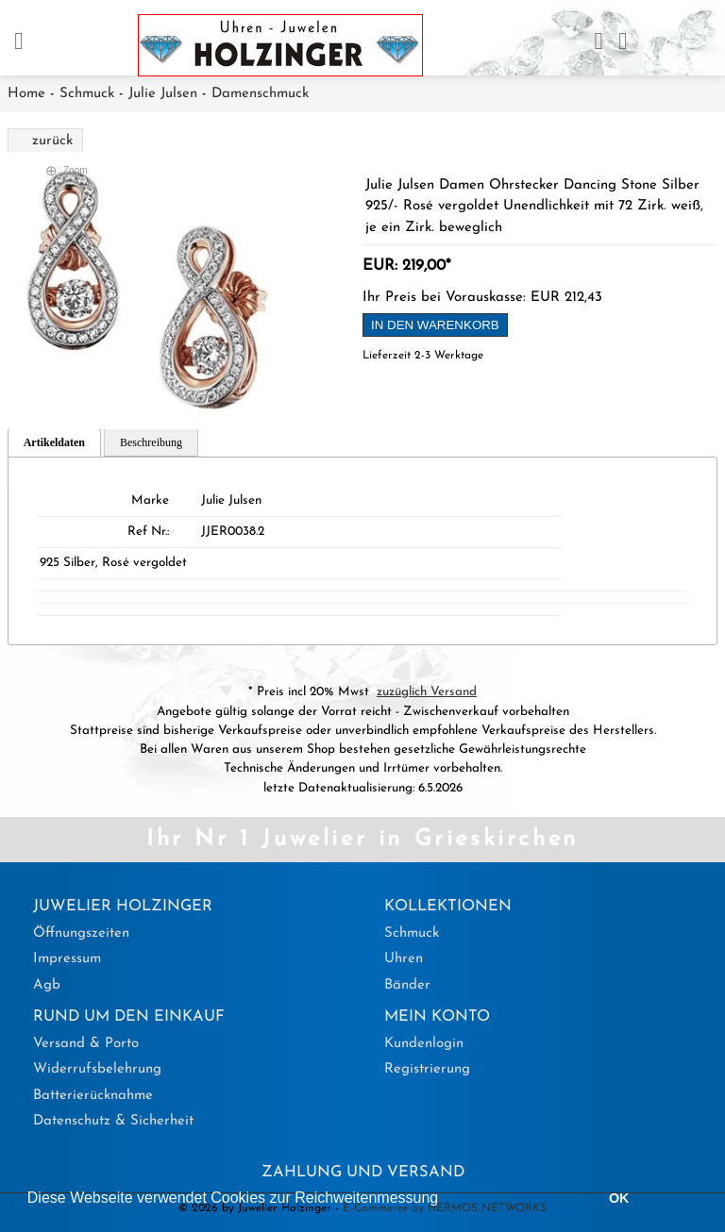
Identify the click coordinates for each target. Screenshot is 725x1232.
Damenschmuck (260, 94)
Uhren (403, 959)
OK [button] (619, 1198)
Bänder (407, 985)
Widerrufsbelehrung (97, 1069)
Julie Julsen (162, 94)
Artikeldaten (54, 442)
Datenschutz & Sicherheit (113, 1121)
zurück (52, 141)
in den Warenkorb (435, 325)
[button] (445, 1200)
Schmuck (86, 94)
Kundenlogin (424, 1044)
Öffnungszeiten (81, 933)
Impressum (67, 959)
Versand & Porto (86, 1044)
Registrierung (427, 1069)
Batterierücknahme (93, 1096)
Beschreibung (151, 442)
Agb (46, 985)
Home (26, 94)
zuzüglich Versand (427, 692)
